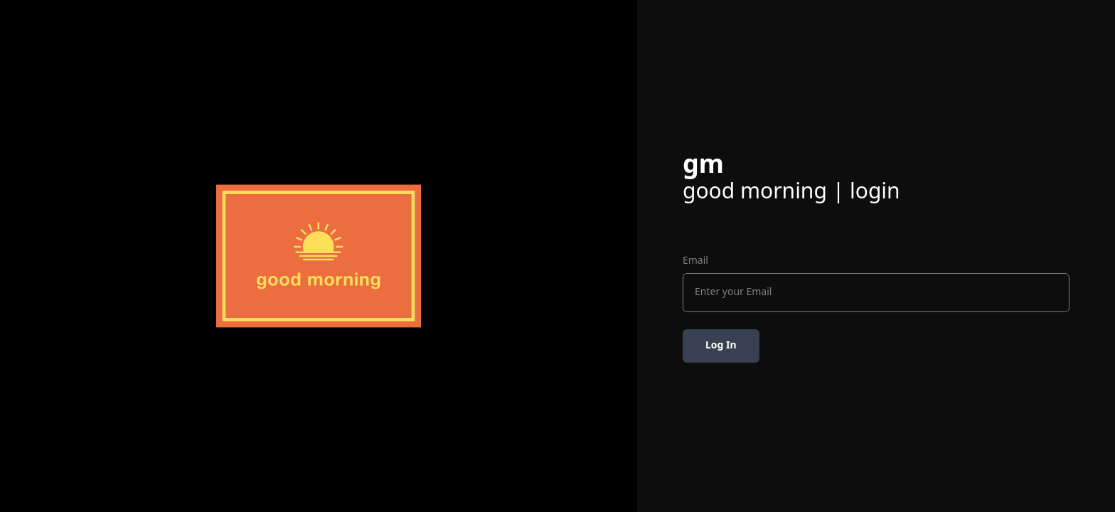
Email (695, 260)
